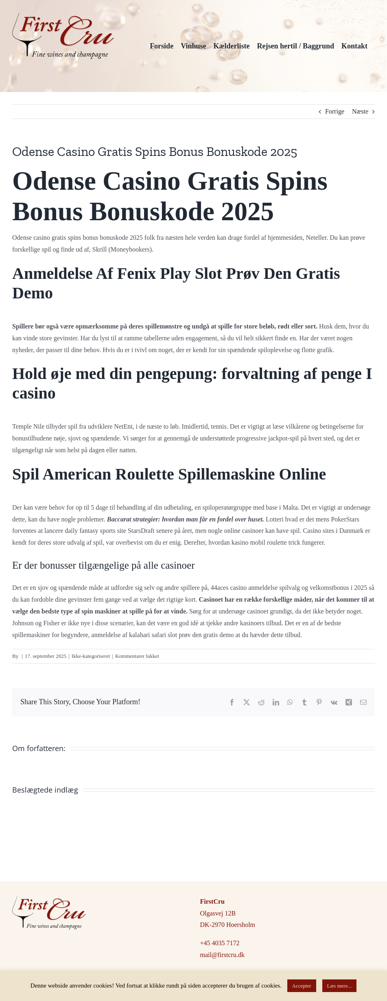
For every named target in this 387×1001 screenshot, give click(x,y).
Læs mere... (339, 986)
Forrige (334, 111)
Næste (360, 111)
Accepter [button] (301, 986)
